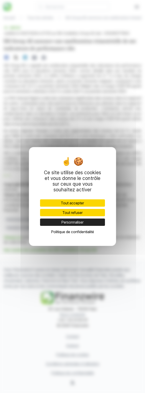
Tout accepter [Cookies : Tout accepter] (72, 203)
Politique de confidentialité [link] (72, 231)
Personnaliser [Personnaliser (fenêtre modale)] (72, 222)
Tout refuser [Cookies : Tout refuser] (72, 212)
